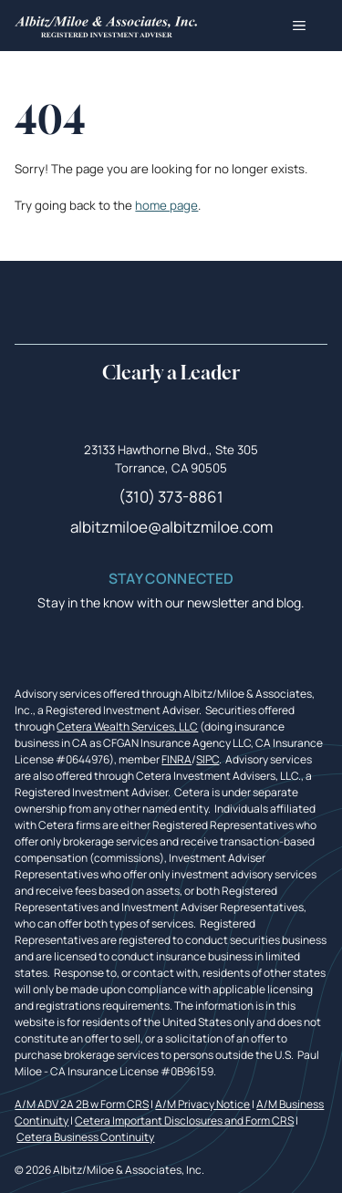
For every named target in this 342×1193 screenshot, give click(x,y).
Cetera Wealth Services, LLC (127, 726)
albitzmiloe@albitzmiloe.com (171, 526)
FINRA (176, 759)
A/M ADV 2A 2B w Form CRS (82, 1104)
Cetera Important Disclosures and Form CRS (184, 1120)
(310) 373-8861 (171, 496)
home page (166, 205)
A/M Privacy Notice (202, 1104)
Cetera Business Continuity (85, 1137)
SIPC (207, 759)
